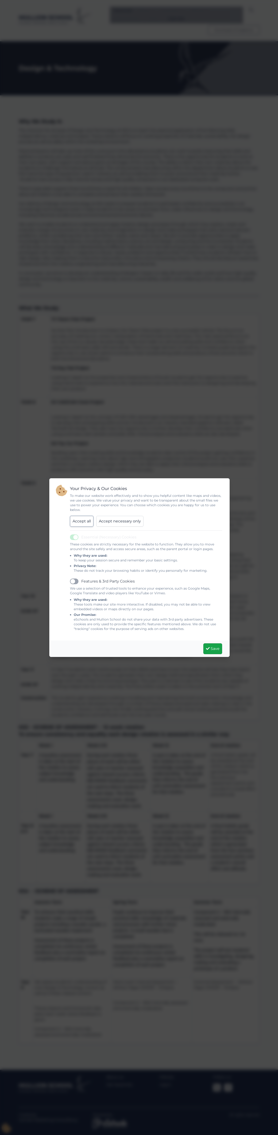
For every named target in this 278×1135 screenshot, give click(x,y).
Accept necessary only (120, 521)
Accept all (82, 521)
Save (213, 648)
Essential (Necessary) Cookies (108, 537)
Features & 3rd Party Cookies (108, 581)
